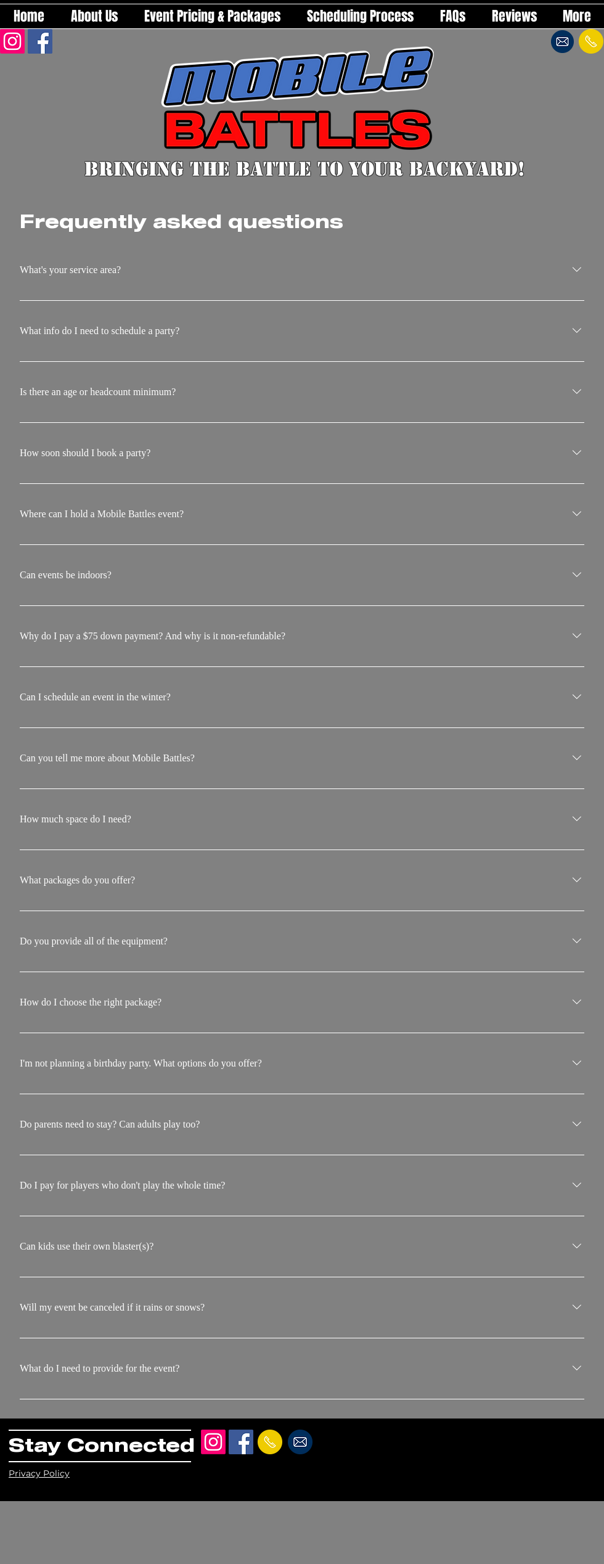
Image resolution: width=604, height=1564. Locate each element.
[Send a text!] (590, 41)
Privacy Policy (39, 1473)
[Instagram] (12, 41)
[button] (212, 16)
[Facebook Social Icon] (40, 41)
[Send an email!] (562, 41)
